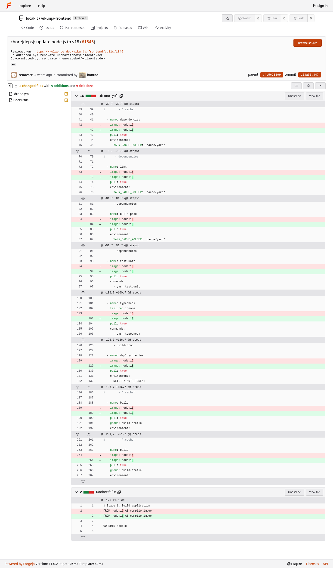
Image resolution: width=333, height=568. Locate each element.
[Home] (8, 6)
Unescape (294, 96)
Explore (25, 5)
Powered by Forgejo (20, 564)
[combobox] (296, 85)
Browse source (307, 43)
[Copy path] (121, 96)
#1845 (88, 41)
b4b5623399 (272, 75)
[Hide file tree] (10, 85)
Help (41, 5)
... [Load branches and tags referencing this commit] (13, 64)
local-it (32, 18)
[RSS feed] (227, 18)
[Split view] (308, 85)
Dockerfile (106, 492)
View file (314, 96)
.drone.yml (108, 96)
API (325, 564)
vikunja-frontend (56, 18)
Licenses (312, 564)
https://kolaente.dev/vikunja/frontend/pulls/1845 (79, 51)
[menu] (320, 85)
